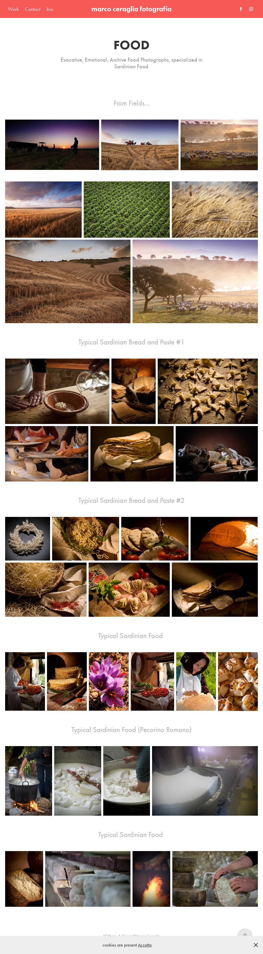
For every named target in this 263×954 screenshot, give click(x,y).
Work (13, 9)
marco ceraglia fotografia (131, 9)
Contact (32, 9)
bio (50, 9)
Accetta (145, 945)
